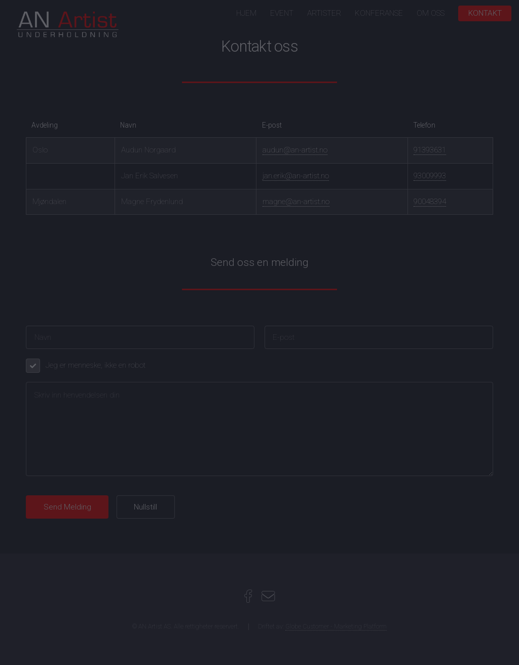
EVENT (281, 13)
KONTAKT (485, 13)
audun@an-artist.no (295, 149)
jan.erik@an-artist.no (296, 175)
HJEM (246, 13)
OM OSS (430, 13)
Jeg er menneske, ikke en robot (95, 365)
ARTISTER (324, 13)
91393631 (430, 149)
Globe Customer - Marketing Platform (336, 626)
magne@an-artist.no (296, 201)
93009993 (430, 175)
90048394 (430, 201)
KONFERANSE (379, 13)
